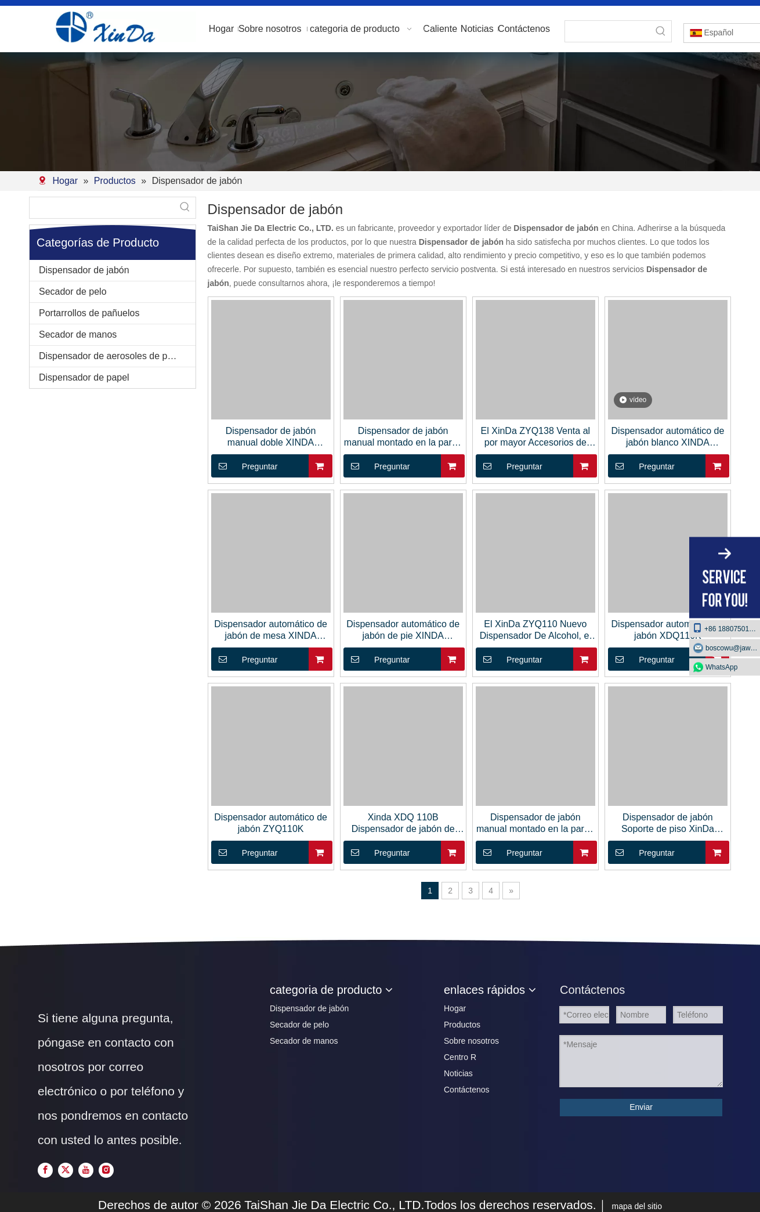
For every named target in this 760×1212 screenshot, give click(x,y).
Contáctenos (467, 1089)
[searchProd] (607, 31)
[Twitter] (66, 1170)
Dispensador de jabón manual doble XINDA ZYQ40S (271, 437)
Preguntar (244, 465)
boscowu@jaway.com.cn (732, 647)
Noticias (458, 1073)
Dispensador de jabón (84, 270)
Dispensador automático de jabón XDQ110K (668, 630)
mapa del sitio (637, 1206)
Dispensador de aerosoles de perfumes (117, 356)
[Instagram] (106, 1170)
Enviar (641, 1107)
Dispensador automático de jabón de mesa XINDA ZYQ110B (270, 630)
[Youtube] (87, 1170)
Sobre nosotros (471, 1040)
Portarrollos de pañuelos (89, 313)
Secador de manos (78, 334)
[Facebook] (46, 1170)
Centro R (460, 1057)
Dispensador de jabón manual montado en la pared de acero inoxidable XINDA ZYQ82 (535, 823)
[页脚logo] (58, 986)
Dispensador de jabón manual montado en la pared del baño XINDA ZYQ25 (403, 437)
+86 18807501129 (726, 627)
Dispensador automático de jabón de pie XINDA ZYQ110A (402, 630)
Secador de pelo (73, 291)
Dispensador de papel (84, 377)
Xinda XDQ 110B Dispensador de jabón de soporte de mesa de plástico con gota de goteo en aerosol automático (403, 823)
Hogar (455, 1008)
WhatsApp (721, 667)
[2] (380, 111)
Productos (462, 1024)
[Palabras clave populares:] (660, 31)
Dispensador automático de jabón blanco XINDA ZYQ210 (668, 437)
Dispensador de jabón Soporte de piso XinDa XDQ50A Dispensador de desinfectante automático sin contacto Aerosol (668, 823)
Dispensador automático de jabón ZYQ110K (270, 823)
